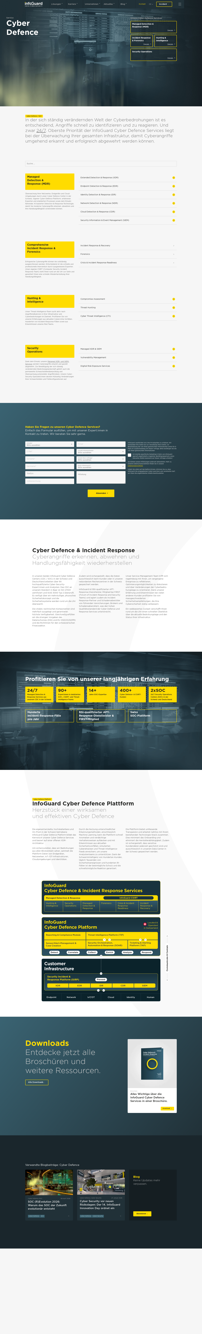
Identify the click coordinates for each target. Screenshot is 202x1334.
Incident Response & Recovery (128, 246)
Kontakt (142, 4)
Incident (164, 4)
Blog (124, 4)
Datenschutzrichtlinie (135, 465)
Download (167, 1108)
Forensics (128, 254)
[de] (151, 4)
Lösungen (57, 4)
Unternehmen (93, 4)
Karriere (73, 4)
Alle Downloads (37, 1082)
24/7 (41, 131)
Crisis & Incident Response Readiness (128, 263)
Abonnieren (142, 1214)
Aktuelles (110, 4)
